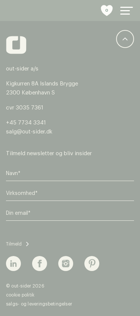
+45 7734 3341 (26, 123)
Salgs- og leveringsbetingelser (39, 304)
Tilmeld (14, 244)
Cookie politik (20, 295)
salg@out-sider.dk (29, 132)
